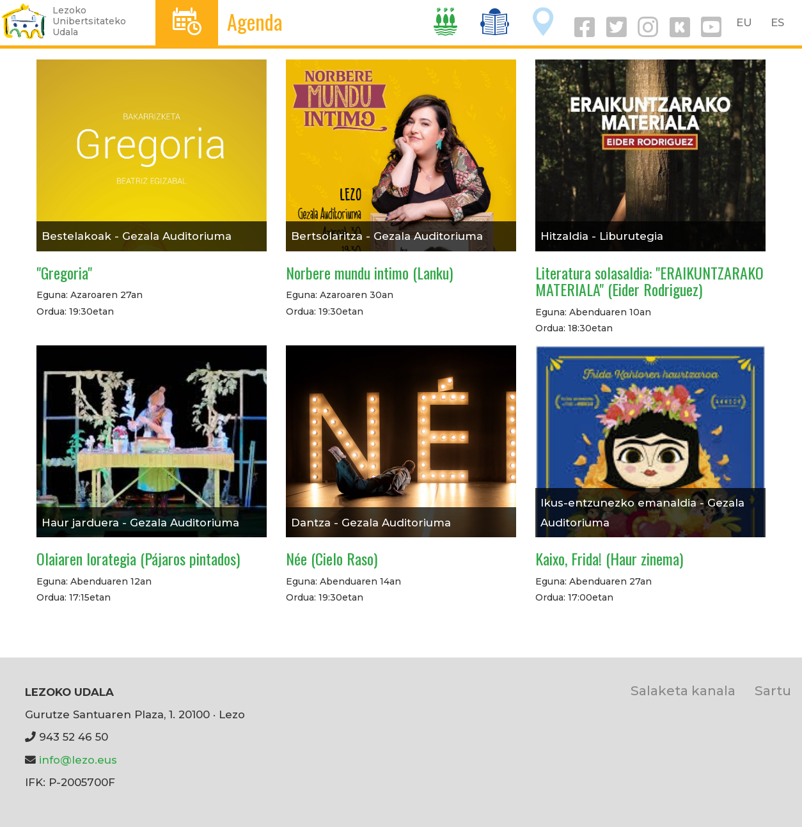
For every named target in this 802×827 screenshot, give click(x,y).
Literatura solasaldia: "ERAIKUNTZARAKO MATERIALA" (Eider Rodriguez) (649, 281)
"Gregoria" (64, 272)
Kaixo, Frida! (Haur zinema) (609, 558)
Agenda (255, 21)
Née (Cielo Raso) (331, 558)
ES (777, 22)
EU (744, 22)
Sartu (773, 690)
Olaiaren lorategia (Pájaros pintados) (138, 558)
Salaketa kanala (683, 690)
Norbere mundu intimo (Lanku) (369, 272)
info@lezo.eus (78, 759)
